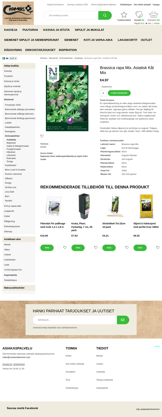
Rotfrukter (11, 158)
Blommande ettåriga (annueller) (20, 109)
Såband (8, 178)
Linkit (6, 265)
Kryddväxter (10, 165)
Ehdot (68, 356)
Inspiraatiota (10, 275)
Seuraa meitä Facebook (20, 408)
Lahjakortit (127, 40)
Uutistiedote (9, 259)
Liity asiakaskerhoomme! (148, 409)
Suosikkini (70, 372)
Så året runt (10, 187)
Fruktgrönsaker (21, 149)
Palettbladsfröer (12, 127)
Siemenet (72, 40)
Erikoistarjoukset (40, 50)
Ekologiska (20, 131)
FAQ (68, 380)
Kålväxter (11, 152)
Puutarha (31, 29)
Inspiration (68, 50)
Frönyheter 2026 (13, 105)
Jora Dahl (9, 192)
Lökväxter (11, 155)
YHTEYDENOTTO (13, 270)
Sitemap (8, 231)
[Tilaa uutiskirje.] (123, 320)
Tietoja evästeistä (104, 380)
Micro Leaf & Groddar (15, 169)
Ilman (157, 23)
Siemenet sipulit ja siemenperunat (32, 40)
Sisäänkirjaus (126, 4)
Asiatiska (11, 139)
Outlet (146, 40)
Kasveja (11, 29)
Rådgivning (13, 50)
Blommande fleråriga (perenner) (20, 118)
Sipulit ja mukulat (90, 29)
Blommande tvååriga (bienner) (19, 114)
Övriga (10, 161)
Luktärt (8, 122)
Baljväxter (21, 143)
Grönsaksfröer (20, 136)
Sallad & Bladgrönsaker (18, 146)
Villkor (7, 249)
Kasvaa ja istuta (57, 29)
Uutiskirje (100, 372)
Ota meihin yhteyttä (142, 4)
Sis (149, 23)
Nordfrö (8, 200)
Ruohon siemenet (20, 174)
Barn (7, 196)
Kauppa (156, 4)
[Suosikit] (124, 16)
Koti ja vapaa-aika (99, 40)
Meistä (7, 244)
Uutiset (7, 254)
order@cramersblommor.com (16, 357)
